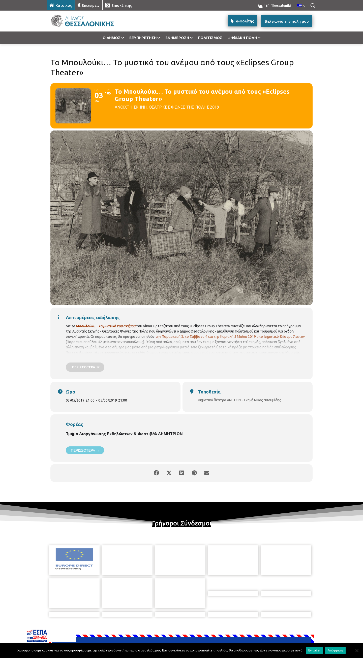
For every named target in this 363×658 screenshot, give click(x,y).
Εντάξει (314, 650)
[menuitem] (301, 6)
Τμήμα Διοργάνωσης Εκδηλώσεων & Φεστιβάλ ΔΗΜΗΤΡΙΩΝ (124, 434)
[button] (312, 5)
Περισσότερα (85, 450)
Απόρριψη (335, 650)
